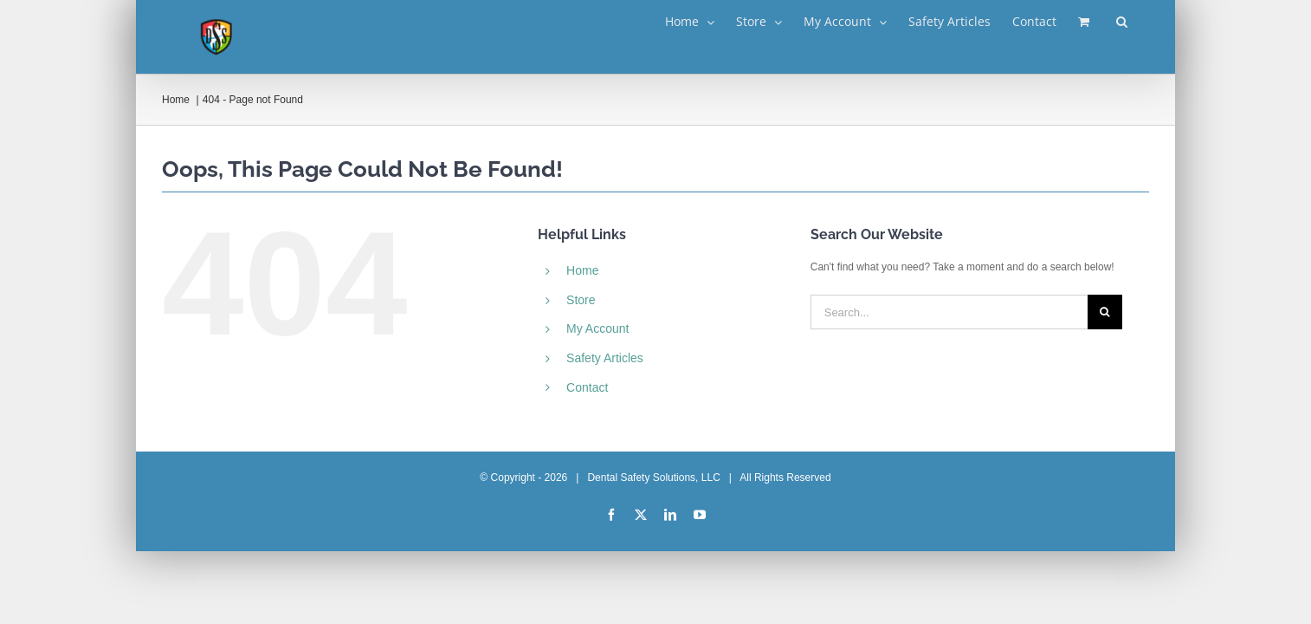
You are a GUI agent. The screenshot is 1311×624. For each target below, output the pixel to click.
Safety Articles (604, 358)
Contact (587, 387)
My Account (597, 328)
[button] (1143, 21)
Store (580, 300)
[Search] (1105, 312)
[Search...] (949, 312)
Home (582, 270)
